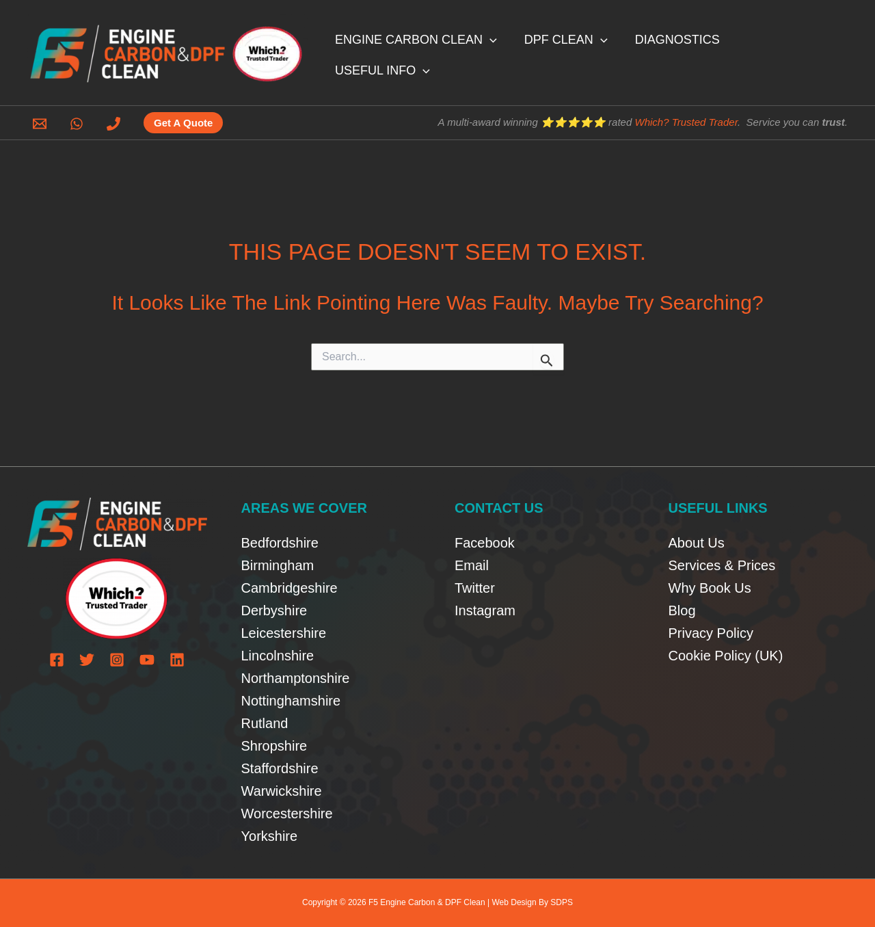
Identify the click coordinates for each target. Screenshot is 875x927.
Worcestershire (287, 813)
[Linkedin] (177, 659)
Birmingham (277, 565)
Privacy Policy (711, 633)
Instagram (485, 610)
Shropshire (274, 745)
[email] (41, 124)
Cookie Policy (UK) (726, 655)
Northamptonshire (295, 678)
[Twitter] (86, 659)
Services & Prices (722, 565)
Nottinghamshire (291, 700)
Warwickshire (281, 790)
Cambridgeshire (289, 587)
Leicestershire (284, 633)
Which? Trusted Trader (686, 122)
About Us (697, 542)
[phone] (115, 124)
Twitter (475, 587)
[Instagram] (116, 659)
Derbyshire (274, 610)
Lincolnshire (277, 655)
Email (472, 565)
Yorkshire (269, 836)
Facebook (485, 542)
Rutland (264, 723)
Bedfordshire (280, 542)
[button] (505, 52)
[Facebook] (56, 659)
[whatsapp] (78, 124)
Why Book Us (710, 587)
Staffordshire (280, 768)
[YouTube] (146, 659)
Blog (682, 610)
